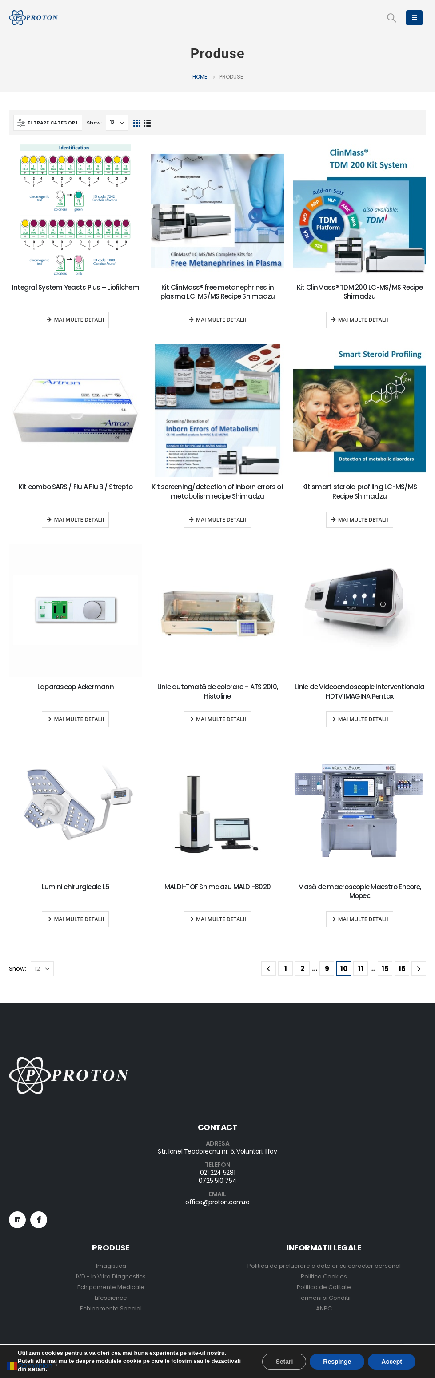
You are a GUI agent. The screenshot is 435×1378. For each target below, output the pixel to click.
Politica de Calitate (324, 1287)
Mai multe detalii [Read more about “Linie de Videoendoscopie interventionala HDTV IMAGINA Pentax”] (363, 719)
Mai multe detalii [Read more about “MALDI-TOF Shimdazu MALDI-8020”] (221, 919)
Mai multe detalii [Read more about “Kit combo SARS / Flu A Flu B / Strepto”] (79, 519)
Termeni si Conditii (324, 1298)
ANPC (324, 1308)
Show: (94, 122)
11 (360, 968)
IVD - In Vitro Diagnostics (111, 1276)
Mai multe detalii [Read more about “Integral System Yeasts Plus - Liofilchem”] (79, 320)
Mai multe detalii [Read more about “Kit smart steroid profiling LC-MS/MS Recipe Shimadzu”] (363, 519)
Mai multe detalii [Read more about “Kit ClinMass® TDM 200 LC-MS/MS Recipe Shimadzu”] (363, 320)
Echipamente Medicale (110, 1287)
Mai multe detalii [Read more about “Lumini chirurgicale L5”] (79, 919)
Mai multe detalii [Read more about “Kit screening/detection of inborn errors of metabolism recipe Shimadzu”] (221, 519)
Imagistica (111, 1266)
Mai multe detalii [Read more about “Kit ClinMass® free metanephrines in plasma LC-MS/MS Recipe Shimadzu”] (221, 320)
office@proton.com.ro (217, 1202)
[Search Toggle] (391, 18)
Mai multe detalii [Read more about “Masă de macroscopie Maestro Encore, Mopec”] (363, 919)
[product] (75, 210)
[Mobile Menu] (414, 17)
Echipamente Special (111, 1308)
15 (385, 968)
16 (402, 968)
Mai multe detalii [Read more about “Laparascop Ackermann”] (79, 719)
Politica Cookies (324, 1276)
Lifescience (111, 1298)
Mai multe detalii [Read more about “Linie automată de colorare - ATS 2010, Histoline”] (221, 719)
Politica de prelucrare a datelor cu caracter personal (324, 1266)
